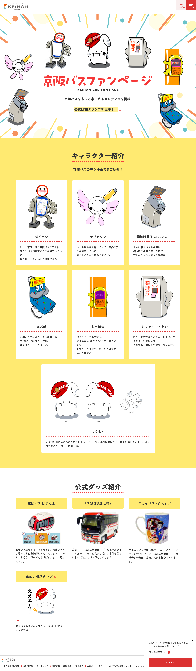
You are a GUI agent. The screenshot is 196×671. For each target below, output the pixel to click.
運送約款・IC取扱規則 (61, 666)
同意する (170, 662)
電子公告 (79, 666)
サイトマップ (42, 666)
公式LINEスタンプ (39, 576)
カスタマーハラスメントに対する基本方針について (109, 666)
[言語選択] (175, 7)
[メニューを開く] (189, 7)
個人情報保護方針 (11, 666)
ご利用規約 (28, 666)
